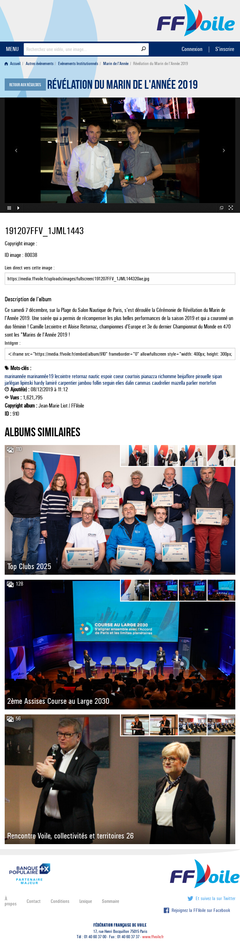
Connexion (192, 49)
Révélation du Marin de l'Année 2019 (122, 86)
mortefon (207, 383)
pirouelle (203, 376)
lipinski (26, 383)
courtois (132, 376)
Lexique (85, 901)
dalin (129, 383)
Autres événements (39, 63)
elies (120, 383)
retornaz (79, 376)
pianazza (149, 376)
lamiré (51, 383)
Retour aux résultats (25, 85)
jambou (84, 383)
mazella (178, 383)
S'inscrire (224, 49)
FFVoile (196, 19)
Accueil (13, 63)
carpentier (67, 383)
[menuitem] (14, 63)
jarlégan (12, 383)
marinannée (15, 376)
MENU (12, 49)
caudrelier (161, 383)
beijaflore (186, 376)
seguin (108, 383)
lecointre (63, 376)
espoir (106, 376)
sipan (217, 376)
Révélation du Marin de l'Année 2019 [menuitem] (160, 63)
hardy (39, 383)
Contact (34, 901)
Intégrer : (120, 350)
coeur (118, 376)
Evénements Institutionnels (78, 63)
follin (96, 383)
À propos (11, 901)
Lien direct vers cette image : (120, 275)
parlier (192, 383)
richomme (167, 376)
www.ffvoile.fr (153, 936)
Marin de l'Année (115, 63)
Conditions (60, 901)
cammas (143, 383)
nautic (94, 376)
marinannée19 (40, 376)
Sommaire (110, 901)
